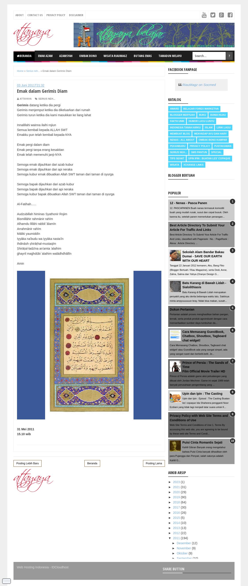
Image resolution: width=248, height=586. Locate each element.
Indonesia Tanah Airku (185, 127)
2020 (177, 492)
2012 (177, 533)
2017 (177, 507)
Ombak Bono (88, 56)
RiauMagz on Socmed (199, 85)
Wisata (174, 164)
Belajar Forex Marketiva (201, 108)
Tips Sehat (177, 158)
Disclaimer (76, 15)
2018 (177, 502)
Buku (202, 115)
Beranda (24, 56)
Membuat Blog (180, 133)
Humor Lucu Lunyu (201, 121)
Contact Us (35, 15)
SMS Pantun (199, 152)
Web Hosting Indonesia (33, 567)
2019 (177, 497)
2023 (177, 482)
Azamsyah (65, 56)
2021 (177, 487)
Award (174, 108)
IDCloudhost (60, 567)
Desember (184, 543)
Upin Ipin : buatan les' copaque (209, 158)
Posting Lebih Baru (27, 463)
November (184, 548)
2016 (177, 512)
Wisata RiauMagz (115, 56)
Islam (208, 127)
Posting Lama (154, 463)
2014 (177, 523)
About (19, 15)
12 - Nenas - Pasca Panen (188, 203)
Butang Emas (143, 56)
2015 (177, 518)
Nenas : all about (182, 139)
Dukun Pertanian (182, 309)
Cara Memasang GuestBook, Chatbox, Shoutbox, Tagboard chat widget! (204, 336)
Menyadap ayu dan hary (210, 133)
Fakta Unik (177, 121)
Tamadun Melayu (170, 56)
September (185, 558)
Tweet (6, 580)
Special (216, 152)
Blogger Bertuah (182, 115)
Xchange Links (193, 164)
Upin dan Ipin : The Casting (202, 393)
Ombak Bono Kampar (213, 139)
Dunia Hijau (218, 115)
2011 (177, 538)
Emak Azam (45, 56)
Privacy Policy (55, 15)
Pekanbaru (177, 146)
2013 (177, 528)
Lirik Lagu (224, 127)
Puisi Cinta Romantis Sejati (202, 442)
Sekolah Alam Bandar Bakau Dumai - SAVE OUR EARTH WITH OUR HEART (203, 256)
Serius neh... (46, 98)
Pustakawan (222, 146)
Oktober (183, 553)
